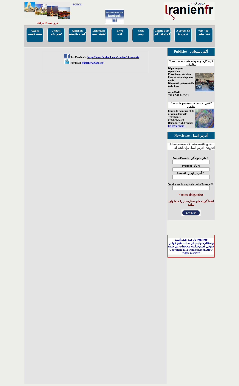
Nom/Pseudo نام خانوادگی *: (191, 158)
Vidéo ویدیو (141, 32)
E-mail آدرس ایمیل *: (191, 173)
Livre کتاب (120, 32)
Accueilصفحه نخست (35, 32)
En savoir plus (176, 126)
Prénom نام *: (191, 165)
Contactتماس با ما (56, 32)
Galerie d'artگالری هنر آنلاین (161, 32)
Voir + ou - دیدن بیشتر (204, 32)
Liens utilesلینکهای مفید (98, 32)
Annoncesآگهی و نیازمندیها (77, 32)
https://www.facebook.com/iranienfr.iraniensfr (113, 57)
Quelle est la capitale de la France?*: (191, 184)
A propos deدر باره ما (183, 32)
